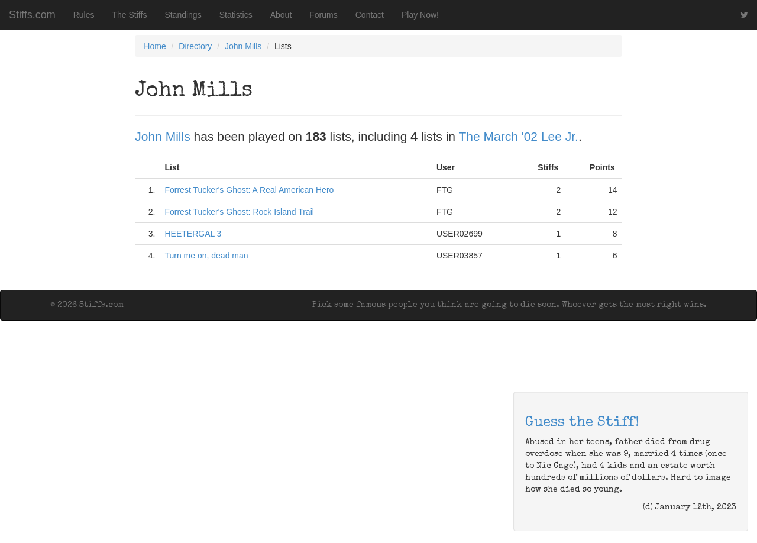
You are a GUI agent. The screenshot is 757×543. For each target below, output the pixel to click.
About (281, 15)
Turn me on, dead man (206, 255)
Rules (84, 15)
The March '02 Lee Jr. (518, 136)
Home (155, 46)
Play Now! (420, 15)
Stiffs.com (32, 15)
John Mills (243, 46)
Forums (323, 15)
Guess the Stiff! (582, 423)
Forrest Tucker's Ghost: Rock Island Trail (238, 211)
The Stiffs (129, 15)
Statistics (236, 15)
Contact (369, 15)
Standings (182, 15)
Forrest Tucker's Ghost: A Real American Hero (249, 190)
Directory (195, 46)
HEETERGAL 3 (192, 233)
